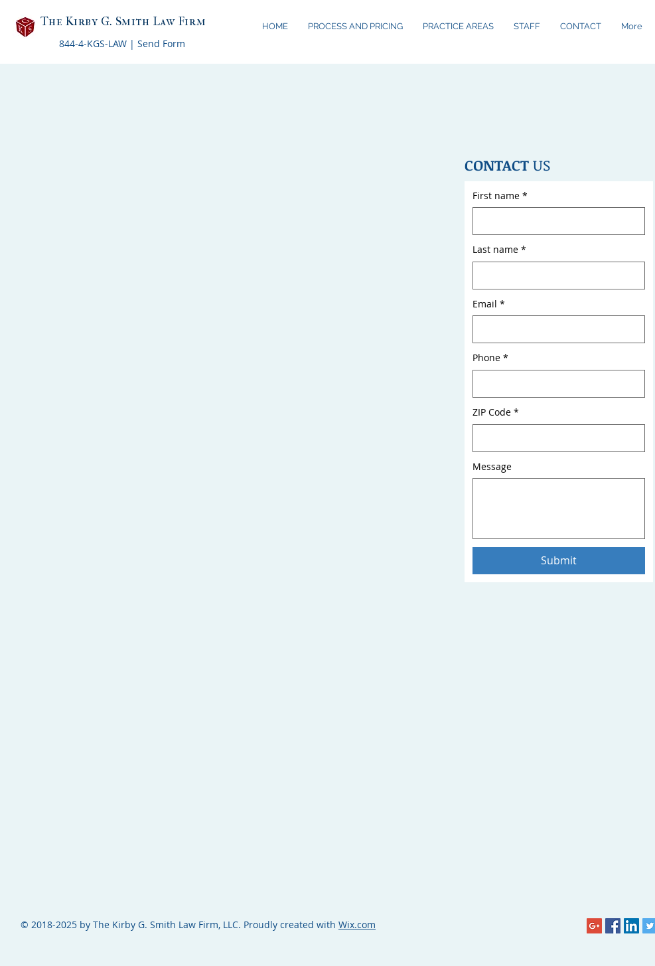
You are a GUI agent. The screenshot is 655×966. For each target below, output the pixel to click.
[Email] (554, 329)
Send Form (161, 43)
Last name (499, 249)
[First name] (554, 221)
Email (489, 304)
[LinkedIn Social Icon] (631, 925)
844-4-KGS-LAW (93, 43)
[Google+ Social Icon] (594, 925)
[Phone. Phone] (554, 383)
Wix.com (357, 924)
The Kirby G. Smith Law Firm (123, 22)
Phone (490, 357)
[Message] (558, 508)
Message (492, 466)
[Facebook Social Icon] (612, 925)
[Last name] (554, 275)
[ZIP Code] (554, 438)
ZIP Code (496, 412)
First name (500, 195)
